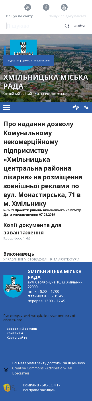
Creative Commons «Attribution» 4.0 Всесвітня (42, 371)
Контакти (15, 333)
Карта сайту (17, 337)
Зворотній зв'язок (22, 329)
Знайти (79, 26)
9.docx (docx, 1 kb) (16, 238)
